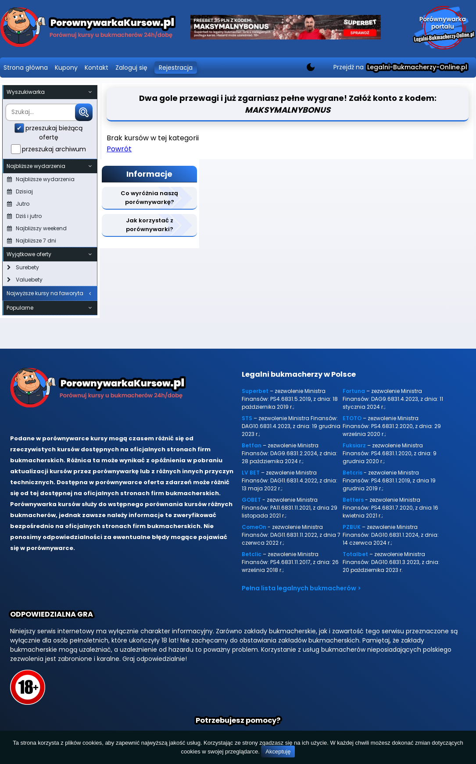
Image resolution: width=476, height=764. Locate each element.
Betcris (352, 472)
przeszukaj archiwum (54, 149)
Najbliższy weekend (37, 228)
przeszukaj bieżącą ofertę (53, 133)
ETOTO (352, 418)
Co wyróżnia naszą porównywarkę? (149, 197)
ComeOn (254, 527)
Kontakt (96, 67)
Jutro (18, 203)
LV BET (251, 472)
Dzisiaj (20, 191)
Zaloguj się (131, 67)
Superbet (255, 391)
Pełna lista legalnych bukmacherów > (301, 588)
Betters (353, 499)
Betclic (251, 554)
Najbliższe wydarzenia (41, 179)
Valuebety (25, 279)
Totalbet (355, 554)
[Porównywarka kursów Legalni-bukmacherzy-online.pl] (87, 28)
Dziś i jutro (24, 216)
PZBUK (352, 527)
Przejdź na (400, 67)
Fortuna (354, 391)
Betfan (251, 445)
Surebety (23, 267)
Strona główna (26, 67)
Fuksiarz (354, 445)
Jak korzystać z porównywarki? (149, 224)
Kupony (66, 67)
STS (247, 418)
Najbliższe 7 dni (31, 240)
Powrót (119, 149)
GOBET (251, 499)
